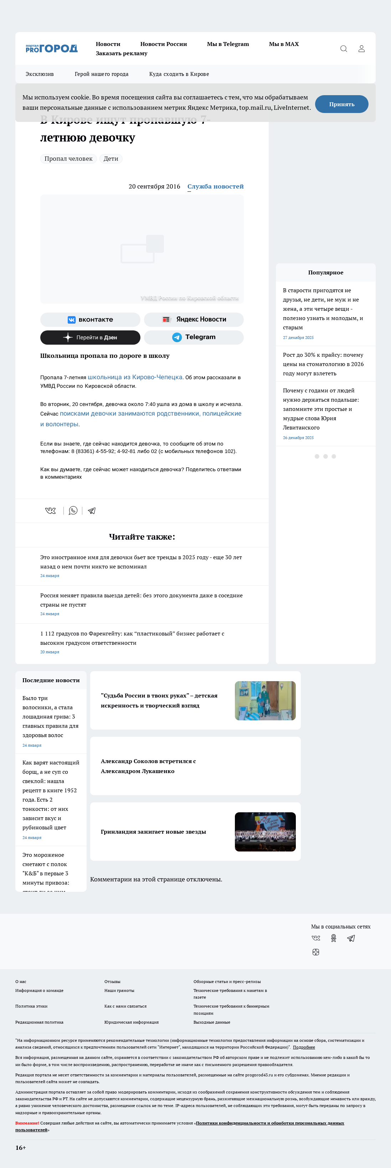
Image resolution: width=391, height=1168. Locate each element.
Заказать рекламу (121, 53)
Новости (108, 43)
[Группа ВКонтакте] (90, 320)
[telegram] (94, 511)
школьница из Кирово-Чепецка (135, 377)
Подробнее (304, 1047)
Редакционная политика (39, 1022)
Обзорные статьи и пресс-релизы (227, 981)
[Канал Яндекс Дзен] (90, 337)
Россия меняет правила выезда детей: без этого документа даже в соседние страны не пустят (142, 605)
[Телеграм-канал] (194, 337)
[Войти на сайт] (361, 48)
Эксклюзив (40, 74)
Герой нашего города (102, 74)
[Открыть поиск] (343, 48)
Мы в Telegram (228, 43)
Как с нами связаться (125, 1006)
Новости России (163, 43)
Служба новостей (215, 186)
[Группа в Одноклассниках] (334, 938)
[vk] (51, 511)
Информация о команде (39, 990)
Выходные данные (212, 1022)
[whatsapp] (73, 511)
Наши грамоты (119, 990)
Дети (111, 158)
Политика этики (31, 1006)
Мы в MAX (284, 43)
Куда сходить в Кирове (179, 74)
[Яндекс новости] (194, 320)
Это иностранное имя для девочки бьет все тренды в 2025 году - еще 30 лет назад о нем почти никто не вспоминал (142, 567)
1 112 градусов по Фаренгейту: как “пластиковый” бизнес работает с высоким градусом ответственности (142, 643)
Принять (342, 104)
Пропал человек (69, 158)
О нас (20, 981)
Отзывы (112, 981)
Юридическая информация (131, 1022)
